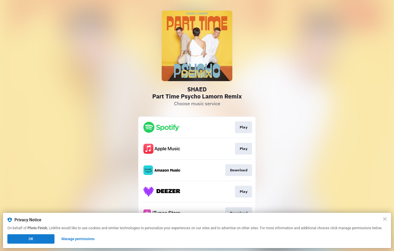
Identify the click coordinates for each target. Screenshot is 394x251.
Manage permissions (78, 239)
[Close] (385, 219)
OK (31, 239)
